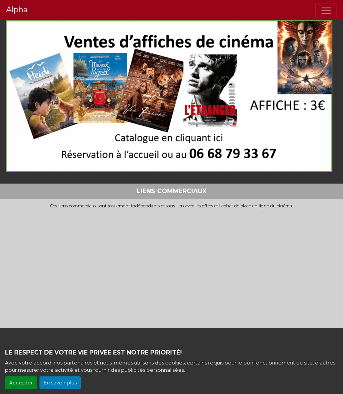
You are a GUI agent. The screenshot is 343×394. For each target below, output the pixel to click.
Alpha (17, 9)
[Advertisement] (171, 266)
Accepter (21, 383)
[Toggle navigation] (326, 10)
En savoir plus (60, 383)
